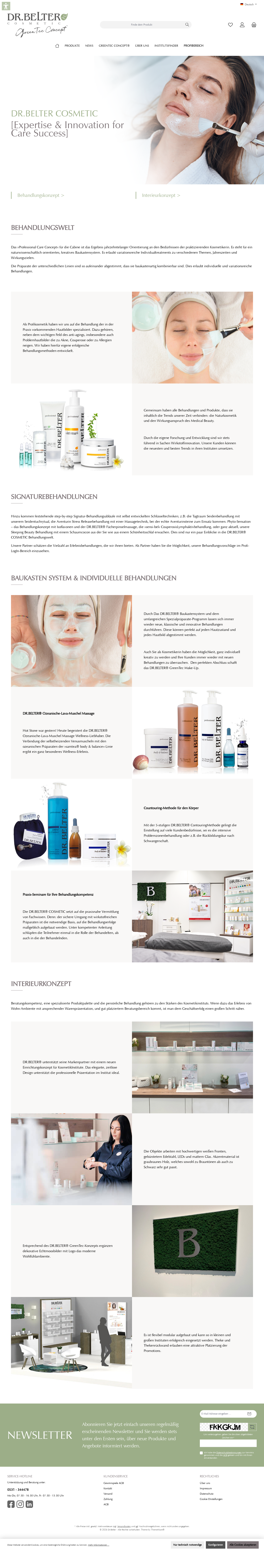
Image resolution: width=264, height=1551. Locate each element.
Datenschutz (206, 1493)
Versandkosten (124, 1526)
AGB (225, 1455)
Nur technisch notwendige (187, 1544)
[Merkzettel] (230, 24)
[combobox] (141, 24)
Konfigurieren (215, 1544)
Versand (108, 1493)
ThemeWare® (157, 1529)
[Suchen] (187, 24)
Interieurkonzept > (161, 195)
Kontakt (108, 1488)
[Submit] (249, 1414)
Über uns (205, 1483)
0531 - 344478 (18, 1490)
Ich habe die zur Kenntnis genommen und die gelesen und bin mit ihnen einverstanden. (229, 1455)
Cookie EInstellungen (211, 1499)
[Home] (60, 45)
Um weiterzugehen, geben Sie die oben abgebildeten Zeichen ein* (228, 1436)
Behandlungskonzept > (41, 195)
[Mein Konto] (242, 24)
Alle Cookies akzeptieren (243, 1544)
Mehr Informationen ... (98, 1544)
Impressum (206, 1488)
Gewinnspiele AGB (114, 1483)
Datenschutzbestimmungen (229, 1452)
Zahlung (108, 1499)
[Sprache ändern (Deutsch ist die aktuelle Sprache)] (248, 4)
